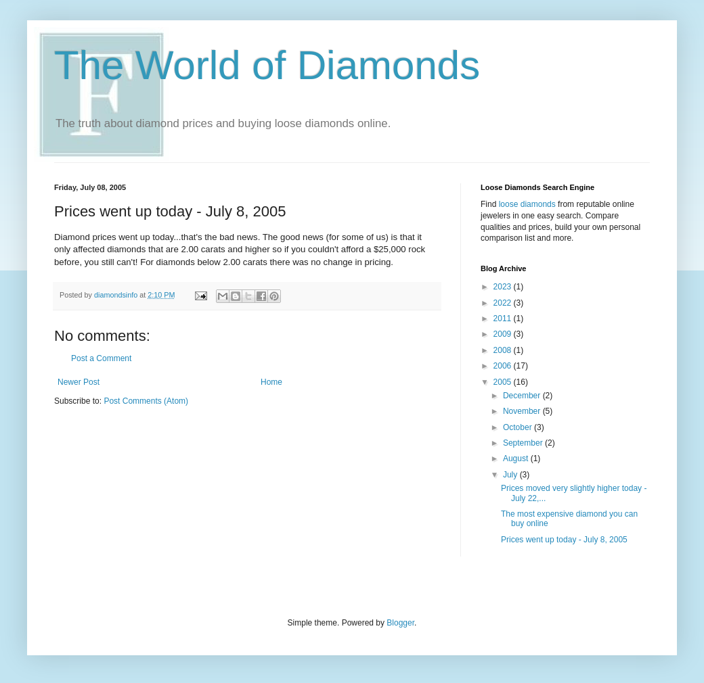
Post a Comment (101, 358)
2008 (503, 350)
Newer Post (79, 382)
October (518, 427)
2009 (503, 334)
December (523, 395)
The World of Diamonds (267, 65)
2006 (503, 366)
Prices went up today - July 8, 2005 (564, 539)
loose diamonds (527, 204)
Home (271, 382)
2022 (503, 303)
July (511, 474)
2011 (503, 318)
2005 (503, 382)
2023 (503, 286)
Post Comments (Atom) (146, 401)
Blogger (400, 623)
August (517, 458)
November (523, 411)
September (524, 443)
